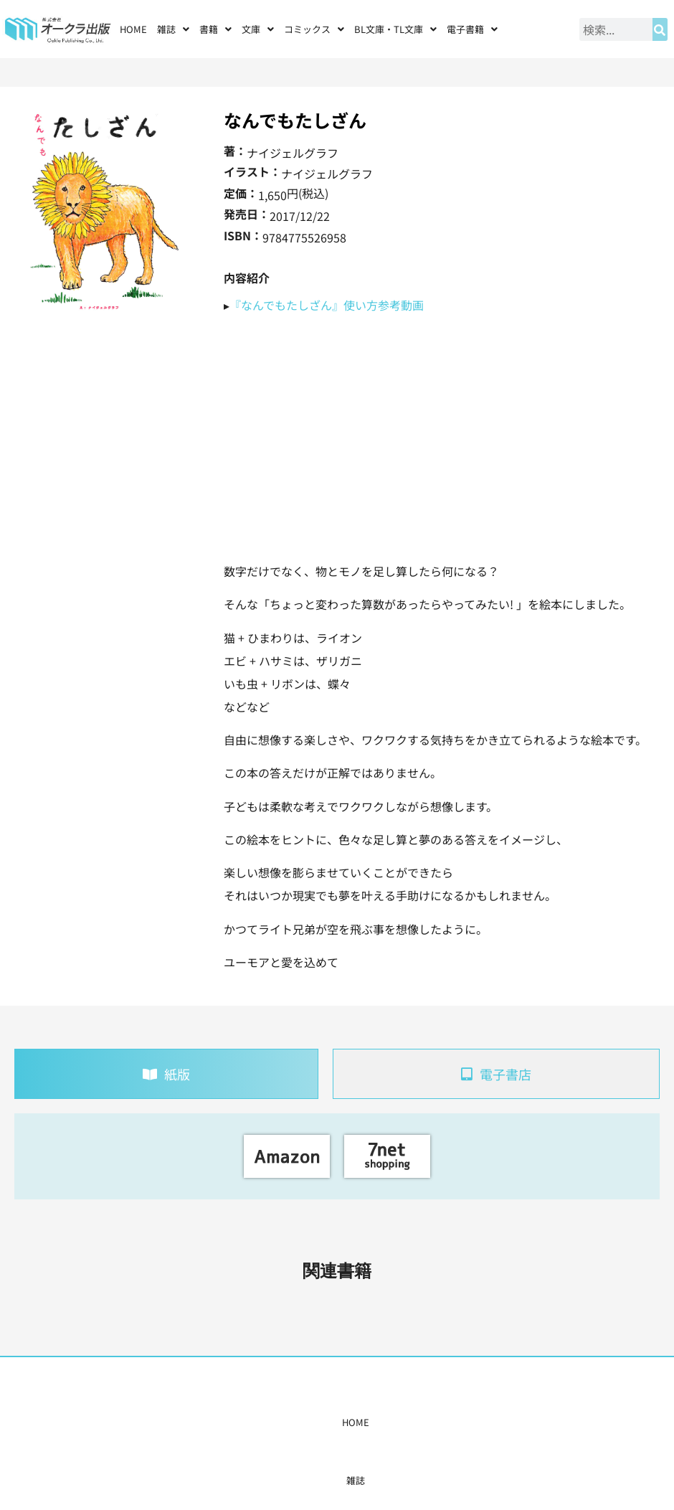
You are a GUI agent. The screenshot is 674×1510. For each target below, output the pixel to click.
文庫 (258, 29)
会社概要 (450, 1422)
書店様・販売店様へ (380, 1422)
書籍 (215, 29)
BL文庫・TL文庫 (395, 29)
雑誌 (173, 29)
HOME (133, 29)
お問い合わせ (507, 1422)
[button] (173, 29)
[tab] (166, 1074)
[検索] (660, 29)
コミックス (314, 29)
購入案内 (309, 1422)
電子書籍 (472, 29)
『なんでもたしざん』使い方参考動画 (326, 304)
